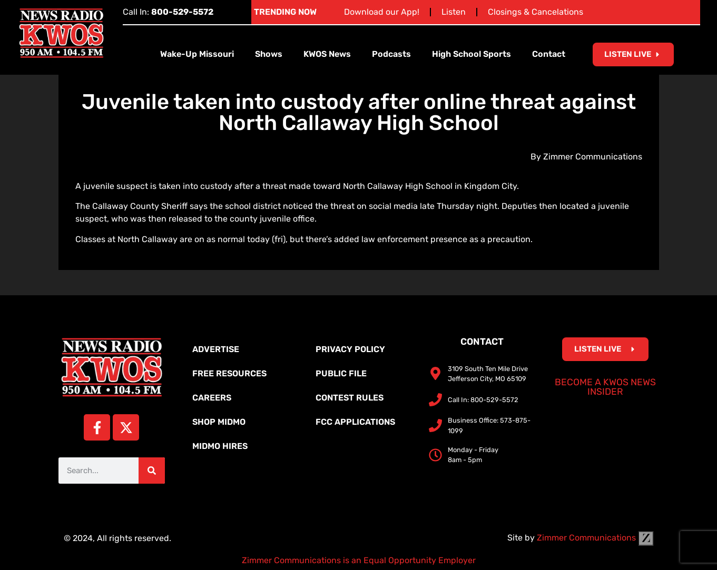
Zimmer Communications (595, 538)
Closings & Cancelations (535, 12)
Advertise (215, 349)
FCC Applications (355, 422)
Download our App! (381, 12)
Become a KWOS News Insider (605, 387)
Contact (548, 54)
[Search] (152, 470)
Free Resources (229, 373)
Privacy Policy (350, 349)
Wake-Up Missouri (197, 54)
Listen (453, 12)
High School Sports (471, 54)
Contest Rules (350, 398)
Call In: (168, 12)
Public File (341, 373)
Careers (211, 398)
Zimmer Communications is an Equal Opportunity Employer (359, 560)
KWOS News (327, 54)
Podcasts (391, 54)
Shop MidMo (218, 422)
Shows (268, 54)
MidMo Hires (220, 446)
